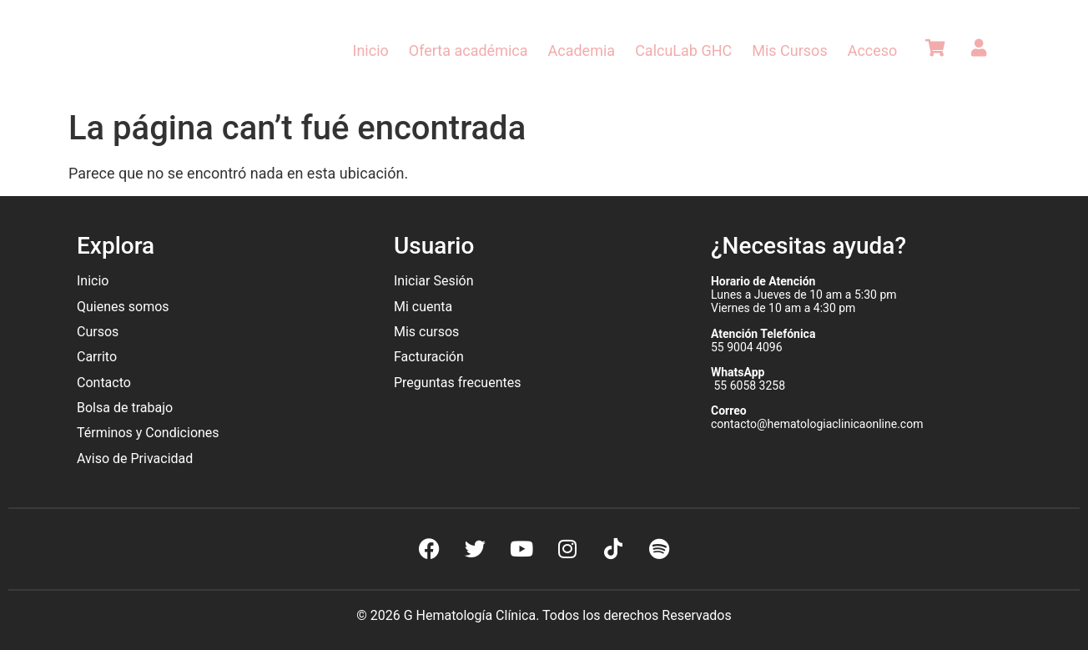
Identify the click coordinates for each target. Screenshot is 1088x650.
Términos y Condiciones (148, 433)
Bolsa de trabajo (125, 408)
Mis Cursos (789, 50)
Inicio (371, 50)
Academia (582, 50)
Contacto (104, 383)
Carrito (97, 357)
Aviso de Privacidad (135, 458)
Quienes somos (125, 307)
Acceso (873, 50)
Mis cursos (426, 332)
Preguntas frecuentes (459, 383)
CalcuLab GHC (683, 50)
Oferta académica (468, 50)
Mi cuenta (423, 307)
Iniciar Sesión (434, 281)
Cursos (97, 332)
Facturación (429, 357)
